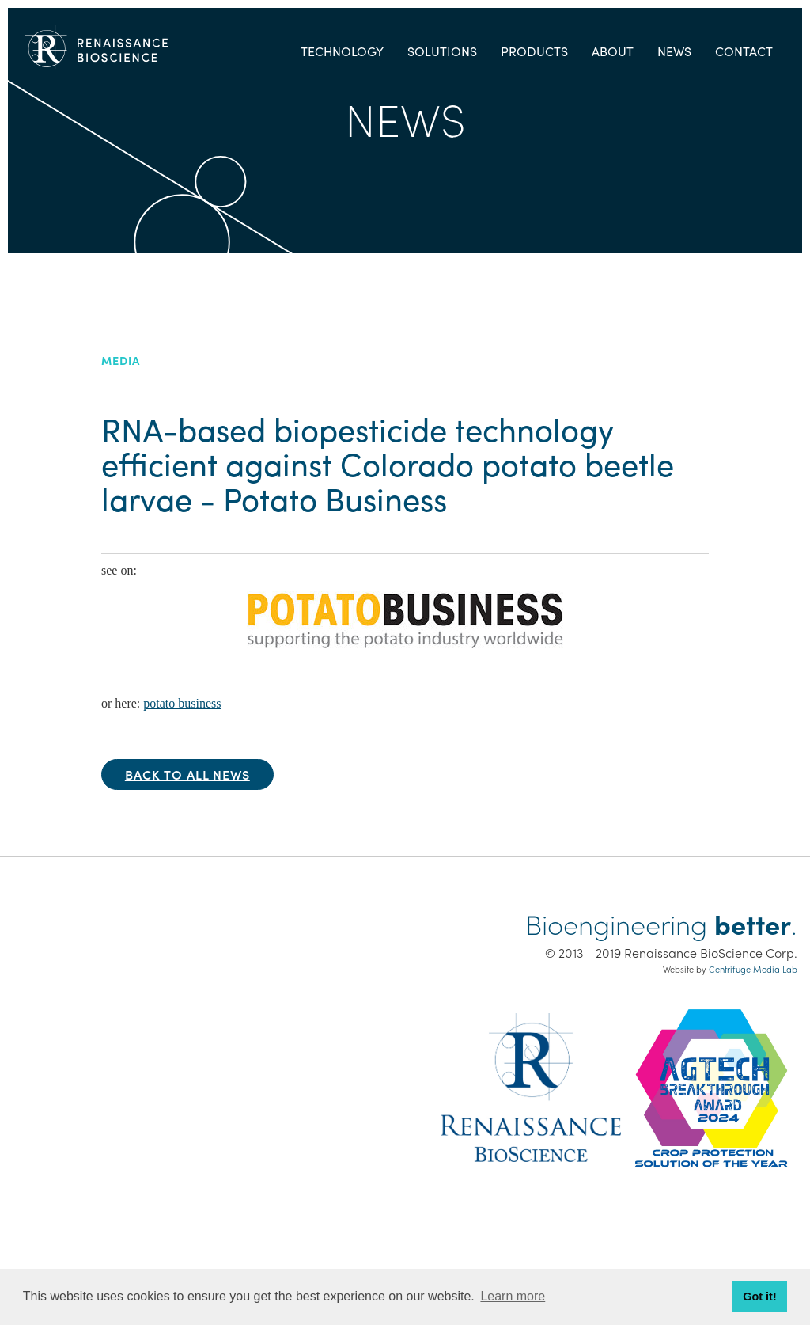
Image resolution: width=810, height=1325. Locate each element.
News (674, 51)
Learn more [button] (512, 1296)
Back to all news (187, 774)
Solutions (442, 51)
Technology (342, 51)
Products (534, 51)
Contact (744, 51)
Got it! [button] (759, 1296)
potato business (182, 703)
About (613, 51)
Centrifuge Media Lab (753, 968)
